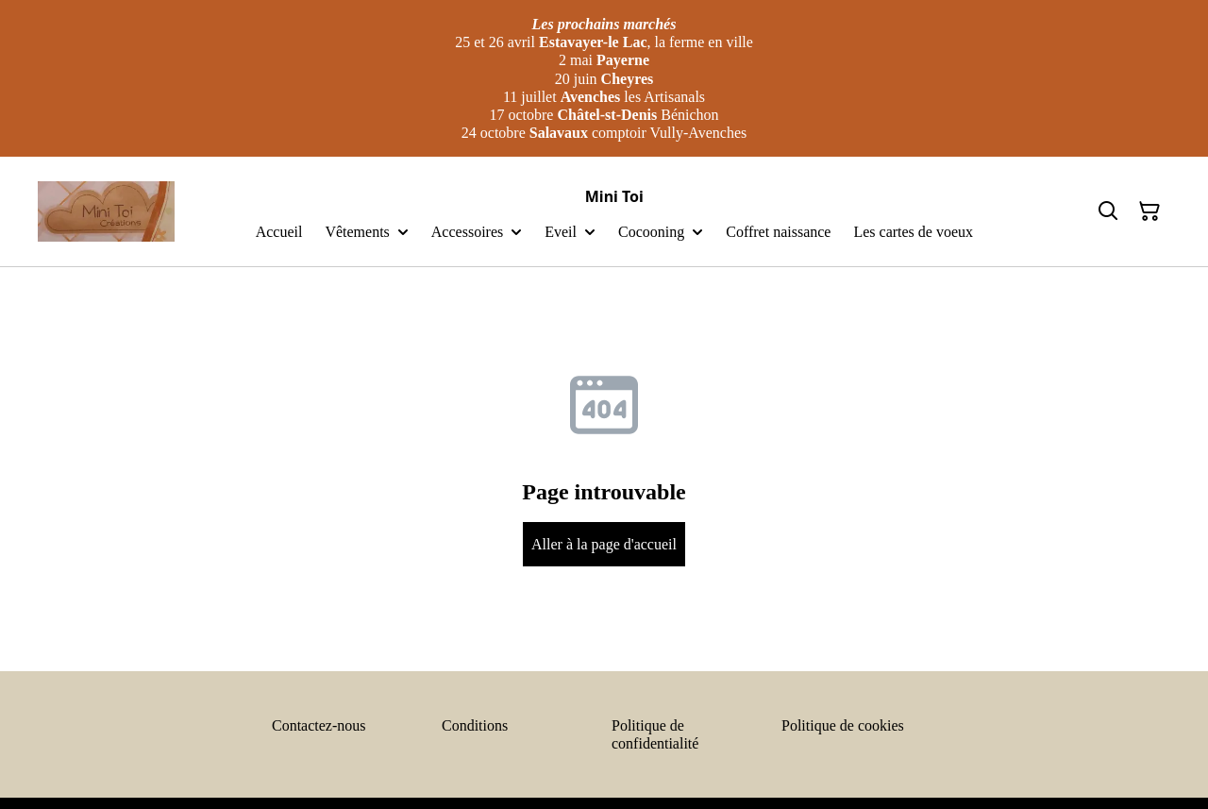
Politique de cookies (842, 725)
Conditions (475, 725)
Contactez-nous (319, 725)
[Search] (1108, 211)
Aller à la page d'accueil (604, 544)
